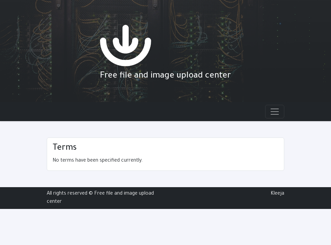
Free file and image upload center (165, 76)
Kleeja (277, 194)
